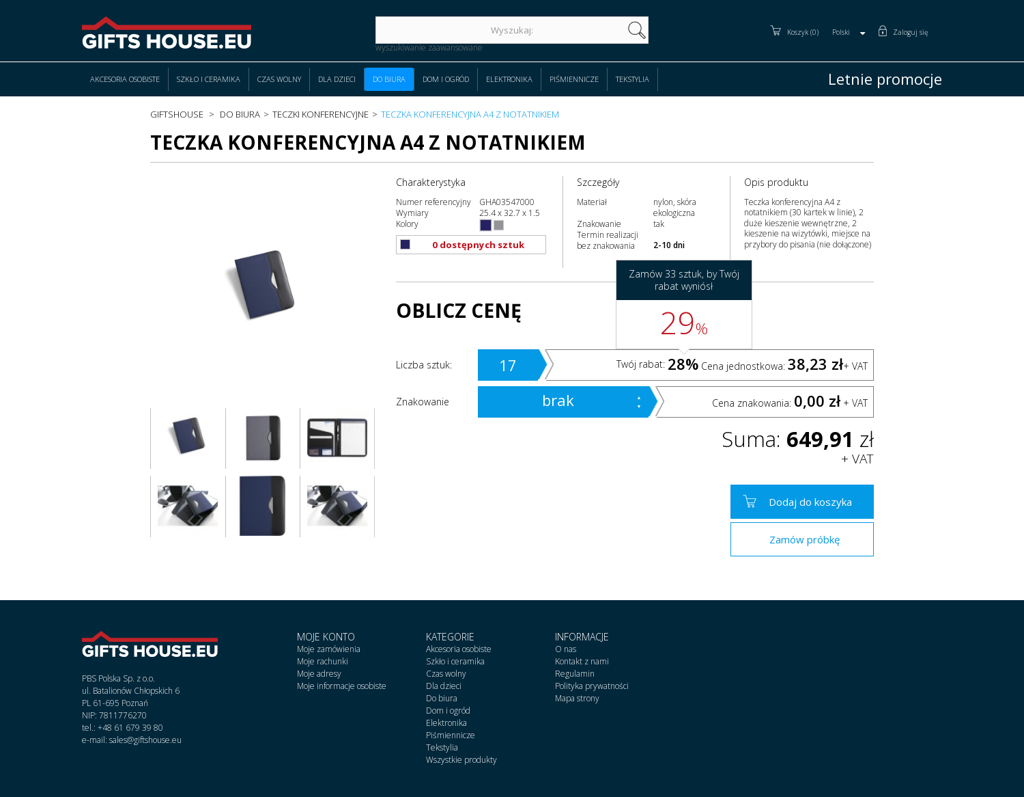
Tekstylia (632, 79)
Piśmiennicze (574, 79)
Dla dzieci (337, 79)
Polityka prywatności (592, 686)
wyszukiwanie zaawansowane (429, 47)
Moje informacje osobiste (341, 686)
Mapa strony (577, 698)
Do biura (389, 79)
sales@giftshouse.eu (145, 740)
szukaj (637, 30)
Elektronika (509, 79)
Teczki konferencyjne (320, 114)
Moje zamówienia (328, 649)
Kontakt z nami (582, 661)
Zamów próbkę (804, 539)
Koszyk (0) (803, 32)
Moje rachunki (322, 661)
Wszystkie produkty (461, 760)
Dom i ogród (446, 79)
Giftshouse (176, 114)
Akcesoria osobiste (125, 79)
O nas (565, 649)
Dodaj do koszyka (810, 502)
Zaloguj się (910, 32)
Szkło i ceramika (208, 79)
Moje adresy (319, 673)
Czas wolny (279, 79)
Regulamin (575, 673)
